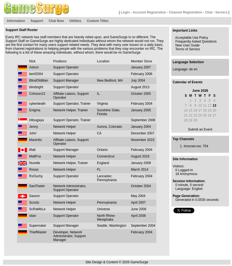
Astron (34, 67)
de (191, 69)
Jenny (33, 127)
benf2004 (36, 74)
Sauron (34, 196)
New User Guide (187, 45)
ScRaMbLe (37, 209)
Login (125, 12)
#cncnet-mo (192, 146)
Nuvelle (34, 163)
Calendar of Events (188, 82)
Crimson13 (37, 94)
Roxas (33, 169)
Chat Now (56, 21)
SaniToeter (37, 186)
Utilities (75, 21)
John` (33, 133)
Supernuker (37, 226)
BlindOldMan (38, 80)
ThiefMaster (37, 232)
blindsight (36, 87)
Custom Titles (98, 21)
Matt (32, 150)
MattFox (35, 156)
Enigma (34, 110)
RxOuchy (36, 176)
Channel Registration (185, 12)
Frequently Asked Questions (196, 41)
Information (16, 21)
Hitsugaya (36, 120)
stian (32, 216)
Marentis (35, 140)
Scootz (34, 202)
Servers (221, 12)
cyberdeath (37, 104)
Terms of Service (187, 49)
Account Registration (149, 12)
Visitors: (178, 166)
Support (37, 21)
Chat (208, 12)
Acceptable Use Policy (191, 38)
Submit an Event (200, 129)
